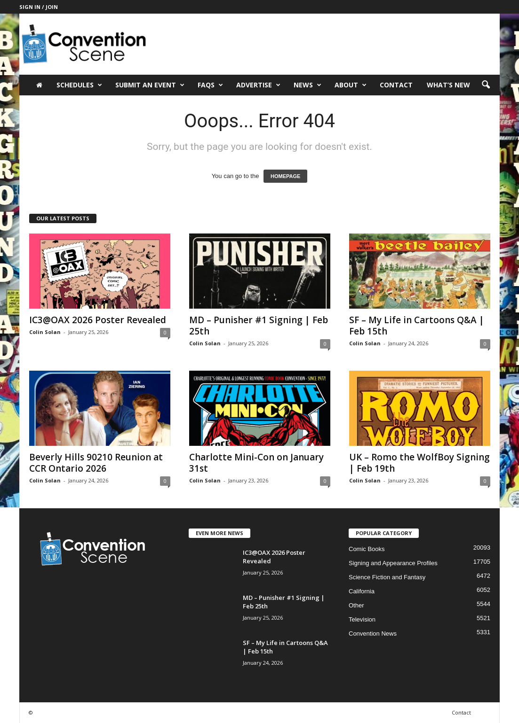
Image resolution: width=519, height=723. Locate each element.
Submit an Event (149, 85)
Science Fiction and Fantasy (387, 577)
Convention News (373, 633)
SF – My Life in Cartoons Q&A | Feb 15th (416, 325)
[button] (485, 85)
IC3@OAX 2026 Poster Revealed (97, 320)
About (351, 85)
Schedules (79, 85)
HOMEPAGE (285, 176)
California (362, 591)
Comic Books (367, 548)
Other (356, 605)
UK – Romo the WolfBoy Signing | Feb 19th (419, 462)
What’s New (448, 84)
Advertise (258, 85)
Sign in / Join (38, 6)
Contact (396, 84)
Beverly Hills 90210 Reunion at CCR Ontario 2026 (96, 462)
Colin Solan (45, 331)
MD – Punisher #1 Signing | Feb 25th (258, 325)
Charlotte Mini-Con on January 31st (256, 462)
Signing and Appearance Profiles (393, 563)
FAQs (210, 85)
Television (362, 619)
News (307, 85)
